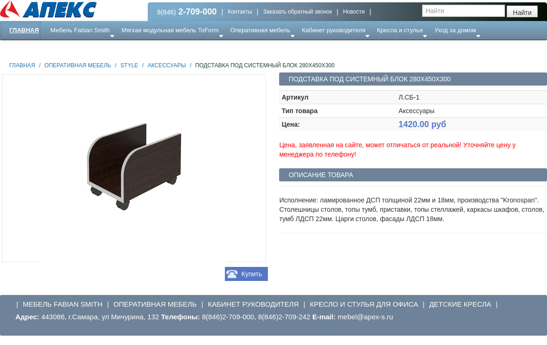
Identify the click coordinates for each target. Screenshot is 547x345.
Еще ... (65, 48)
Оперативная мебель (260, 30)
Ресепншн (101, 48)
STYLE (129, 65)
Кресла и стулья (400, 30)
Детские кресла (460, 304)
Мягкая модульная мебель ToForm (170, 30)
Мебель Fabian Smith (80, 30)
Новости (354, 11)
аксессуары (167, 65)
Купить (251, 274)
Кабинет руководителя (333, 30)
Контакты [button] (240, 11)
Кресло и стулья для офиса (364, 304)
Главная (24, 30)
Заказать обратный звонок (297, 11)
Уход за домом (455, 30)
